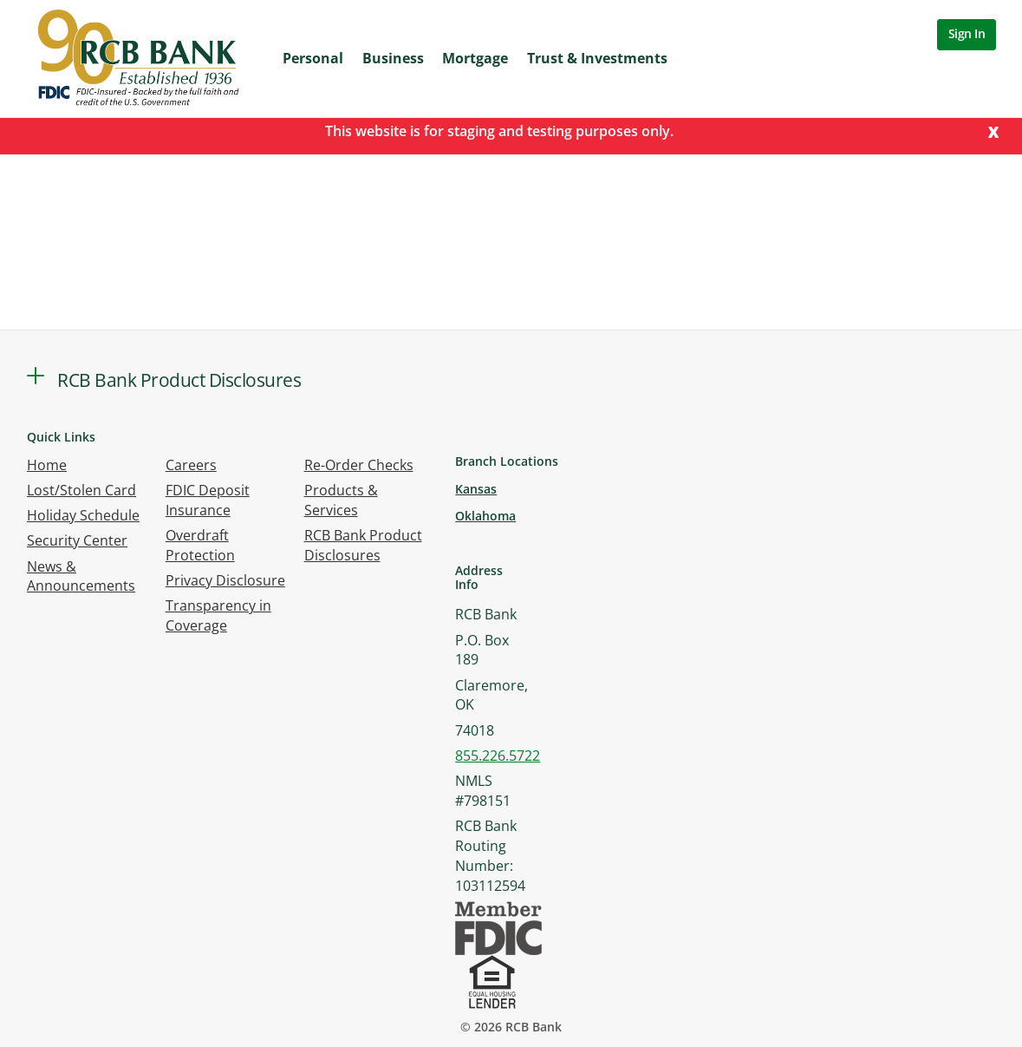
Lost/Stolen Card (81, 490)
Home (47, 464)
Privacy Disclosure (225, 580)
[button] (35, 375)
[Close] (993, 130)
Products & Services (341, 500)
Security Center (77, 540)
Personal (313, 58)
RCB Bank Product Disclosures (363, 545)
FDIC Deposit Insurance (208, 500)
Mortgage (475, 58)
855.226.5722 (497, 755)
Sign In (967, 33)
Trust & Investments (597, 58)
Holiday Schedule (83, 515)
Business (393, 58)
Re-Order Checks (358, 464)
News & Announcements (81, 576)
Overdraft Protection (200, 545)
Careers (191, 464)
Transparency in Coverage (218, 615)
